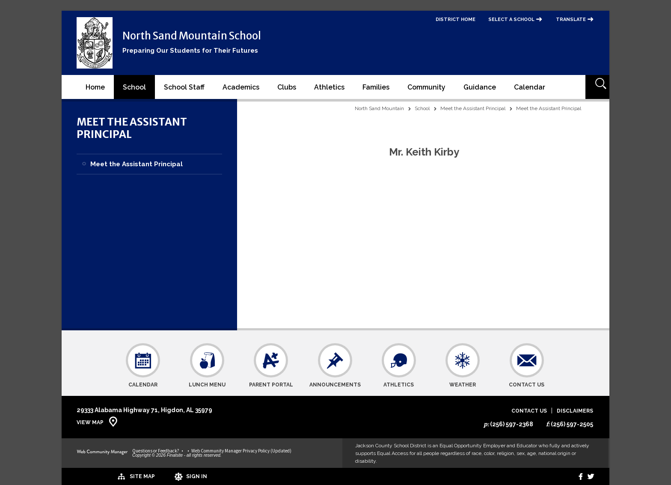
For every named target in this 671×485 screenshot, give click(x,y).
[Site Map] (101, 476)
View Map (90, 422)
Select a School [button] (511, 19)
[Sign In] (160, 476)
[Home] (95, 87)
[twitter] (589, 476)
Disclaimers (575, 411)
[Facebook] (574, 476)
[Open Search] (597, 87)
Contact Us (529, 411)
